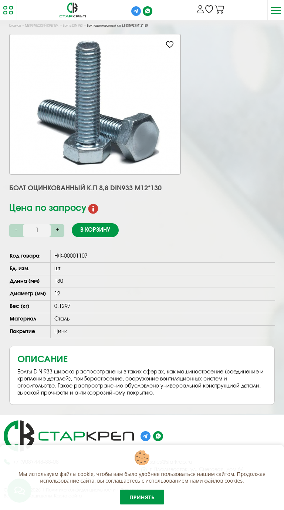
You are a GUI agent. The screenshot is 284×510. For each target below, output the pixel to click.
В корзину (95, 230)
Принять (142, 497)
